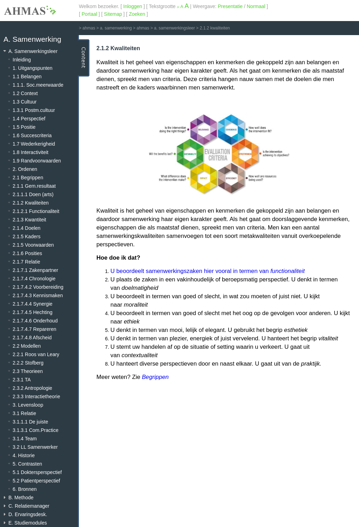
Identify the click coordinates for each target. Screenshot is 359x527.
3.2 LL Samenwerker (35, 447)
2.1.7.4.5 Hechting (33, 312)
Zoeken (137, 14)
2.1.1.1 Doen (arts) (33, 194)
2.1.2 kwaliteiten (215, 28)
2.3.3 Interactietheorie (36, 396)
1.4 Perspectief (29, 118)
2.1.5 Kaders (26, 236)
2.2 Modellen (27, 346)
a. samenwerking (116, 28)
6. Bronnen (25, 489)
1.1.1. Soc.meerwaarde (38, 85)
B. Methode (21, 497)
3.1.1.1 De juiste (30, 422)
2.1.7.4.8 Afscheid (32, 337)
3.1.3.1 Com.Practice (36, 430)
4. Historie (24, 455)
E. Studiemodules (27, 523)
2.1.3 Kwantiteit (29, 219)
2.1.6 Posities (27, 253)
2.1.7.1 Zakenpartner (35, 270)
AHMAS (30, 10)
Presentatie (230, 6)
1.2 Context (25, 93)
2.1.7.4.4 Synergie (33, 304)
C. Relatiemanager (28, 506)
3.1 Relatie (24, 413)
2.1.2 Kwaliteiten (31, 203)
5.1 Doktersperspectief (37, 472)
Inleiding (22, 59)
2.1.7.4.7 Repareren (34, 329)
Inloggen (132, 6)
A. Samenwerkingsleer (32, 51)
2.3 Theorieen (28, 371)
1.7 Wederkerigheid (34, 144)
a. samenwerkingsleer (174, 28)
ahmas (88, 28)
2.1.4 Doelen (26, 228)
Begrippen (155, 377)
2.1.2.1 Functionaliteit (36, 211)
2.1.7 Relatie (26, 262)
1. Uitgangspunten (33, 68)
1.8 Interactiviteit (30, 152)
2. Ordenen (25, 169)
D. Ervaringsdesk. (27, 514)
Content (83, 57)
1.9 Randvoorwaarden (37, 161)
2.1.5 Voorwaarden (33, 245)
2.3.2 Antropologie (32, 388)
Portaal (89, 14)
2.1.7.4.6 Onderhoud (35, 320)
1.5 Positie (24, 127)
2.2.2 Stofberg (28, 363)
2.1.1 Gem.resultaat (34, 186)
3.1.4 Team (25, 438)
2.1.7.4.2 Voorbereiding (38, 287)
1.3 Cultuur (24, 102)
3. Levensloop (28, 405)
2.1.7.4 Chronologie (34, 278)
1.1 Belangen (27, 76)
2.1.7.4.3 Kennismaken (38, 295)
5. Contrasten (27, 464)
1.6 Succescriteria (32, 135)
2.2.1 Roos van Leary (36, 354)
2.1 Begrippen (28, 177)
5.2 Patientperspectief (36, 480)
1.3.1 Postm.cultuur (34, 110)
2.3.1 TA (22, 379)
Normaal (256, 6)
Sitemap (113, 14)
